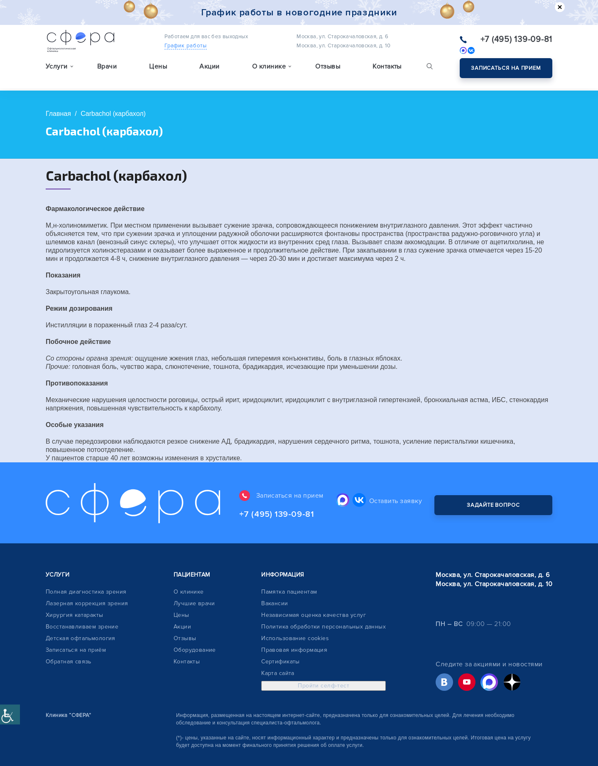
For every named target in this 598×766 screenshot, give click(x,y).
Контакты (387, 69)
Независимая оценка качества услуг (313, 600)
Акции (209, 69)
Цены (158, 69)
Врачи (107, 69)
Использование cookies (295, 624)
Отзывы (327, 69)
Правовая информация (294, 635)
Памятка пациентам (289, 577)
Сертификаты (280, 647)
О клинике (189, 577)
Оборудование (195, 635)
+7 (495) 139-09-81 (516, 39)
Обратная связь (68, 647)
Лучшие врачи (194, 589)
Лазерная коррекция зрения (87, 589)
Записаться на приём (76, 635)
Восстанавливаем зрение (82, 612)
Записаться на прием (506, 68)
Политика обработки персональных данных (323, 612)
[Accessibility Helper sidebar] (10, 714)
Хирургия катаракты (74, 600)
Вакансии (274, 589)
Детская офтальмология (80, 624)
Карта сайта (277, 659)
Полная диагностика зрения (86, 577)
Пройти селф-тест (323, 671)
